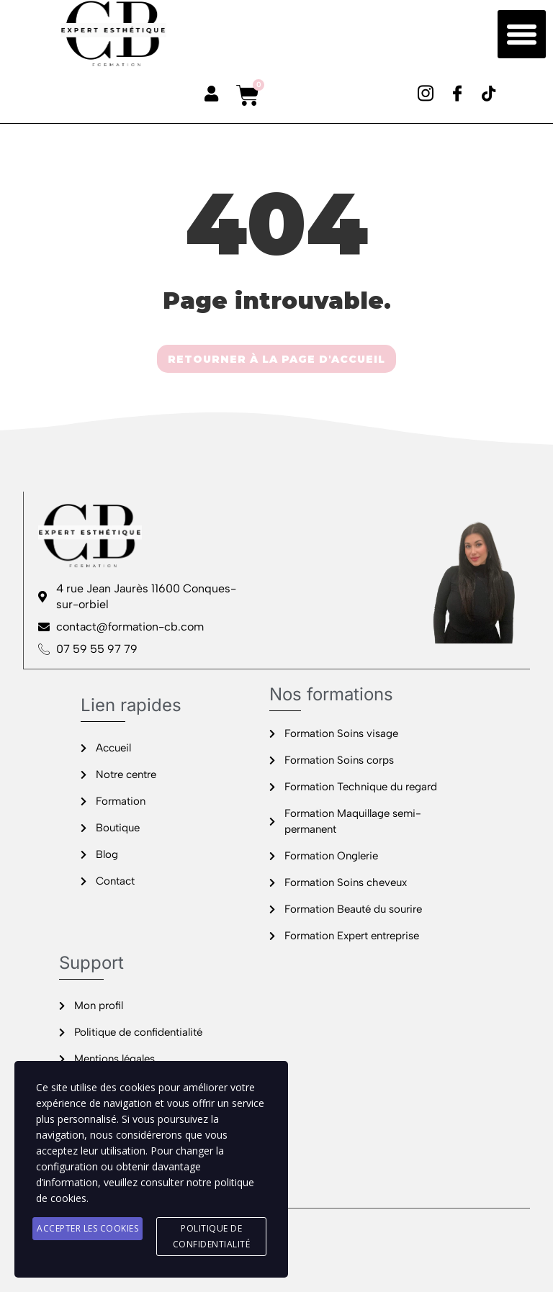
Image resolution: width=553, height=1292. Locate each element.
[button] (522, 34)
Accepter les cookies (87, 1228)
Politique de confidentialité (212, 1236)
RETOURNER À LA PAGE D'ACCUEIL (276, 359)
